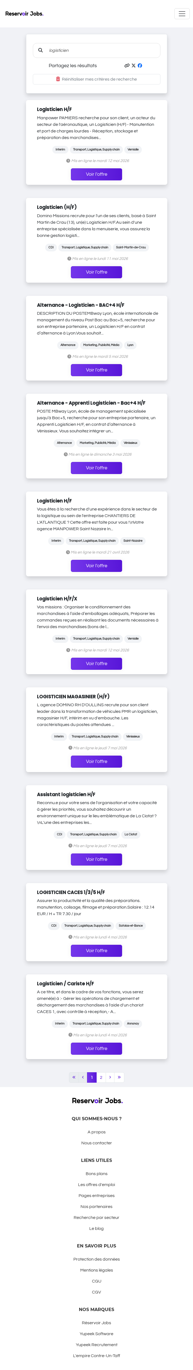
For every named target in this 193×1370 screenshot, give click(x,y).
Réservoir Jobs (96, 1323)
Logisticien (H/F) (57, 207)
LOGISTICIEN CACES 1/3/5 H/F (71, 892)
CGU (96, 1281)
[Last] (119, 1077)
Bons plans (97, 1174)
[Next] (110, 1077)
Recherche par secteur (96, 1217)
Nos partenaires (96, 1206)
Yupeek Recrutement (96, 1345)
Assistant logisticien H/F (66, 794)
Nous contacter (96, 1143)
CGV (96, 1292)
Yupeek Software (96, 1334)
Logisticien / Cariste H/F (65, 983)
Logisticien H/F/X (57, 598)
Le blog (96, 1228)
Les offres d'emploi (96, 1184)
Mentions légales (96, 1270)
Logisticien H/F (54, 109)
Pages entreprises (97, 1195)
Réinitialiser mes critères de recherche (96, 79)
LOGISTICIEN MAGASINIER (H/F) (73, 696)
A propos (97, 1132)
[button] (127, 66)
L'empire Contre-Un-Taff (96, 1356)
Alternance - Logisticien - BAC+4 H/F (80, 305)
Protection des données (96, 1259)
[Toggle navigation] (182, 13)
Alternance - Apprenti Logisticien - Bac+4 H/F (91, 403)
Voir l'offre (96, 174)
